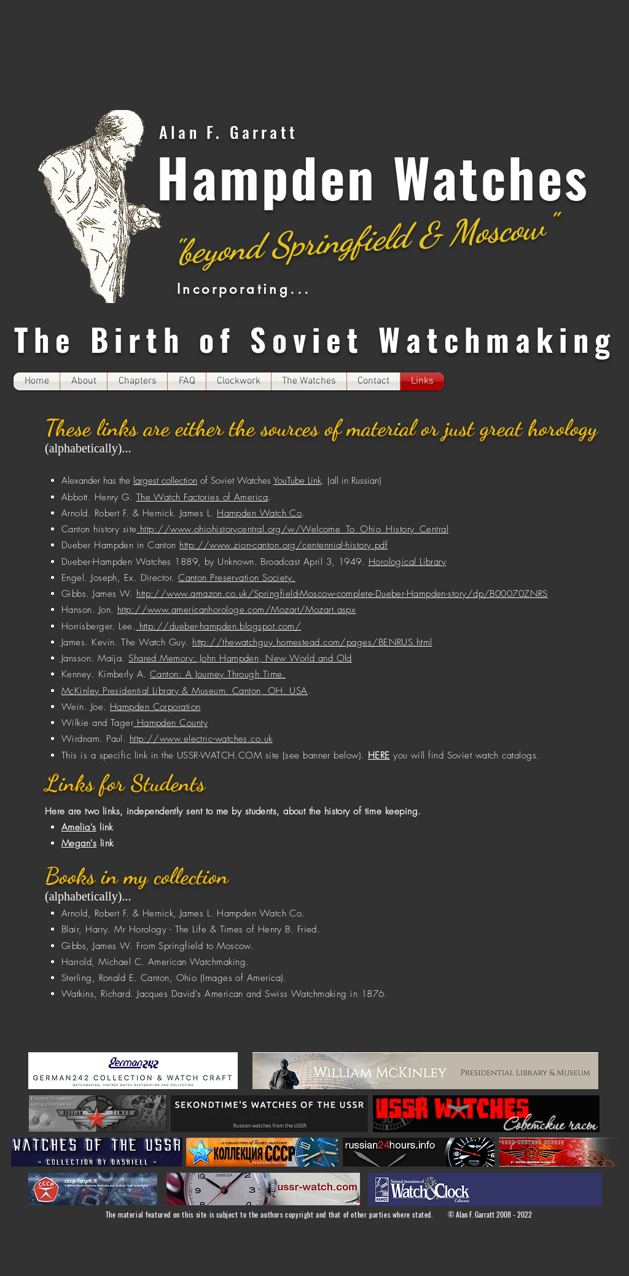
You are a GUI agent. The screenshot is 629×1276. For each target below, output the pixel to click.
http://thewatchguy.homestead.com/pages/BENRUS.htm (311, 642)
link (104, 827)
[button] (137, 381)
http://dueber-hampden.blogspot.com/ (218, 626)
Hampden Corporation (155, 707)
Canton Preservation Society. (236, 578)
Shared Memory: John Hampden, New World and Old (240, 658)
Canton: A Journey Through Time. (218, 674)
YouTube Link (297, 481)
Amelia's (78, 827)
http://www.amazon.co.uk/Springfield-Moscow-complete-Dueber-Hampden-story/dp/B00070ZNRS (342, 594)
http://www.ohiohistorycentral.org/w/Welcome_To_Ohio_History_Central (293, 529)
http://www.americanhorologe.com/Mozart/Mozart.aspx (236, 610)
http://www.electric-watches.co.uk (201, 739)
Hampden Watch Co (259, 513)
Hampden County (170, 723)
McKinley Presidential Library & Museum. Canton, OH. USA (184, 691)
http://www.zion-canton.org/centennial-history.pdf (283, 545)
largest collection (165, 481)
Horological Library (408, 562)
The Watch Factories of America (202, 497)
